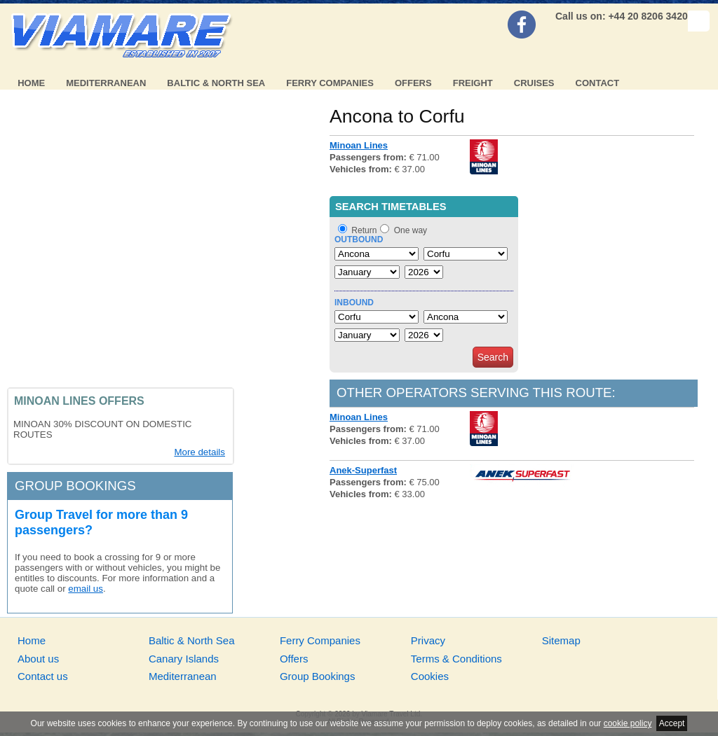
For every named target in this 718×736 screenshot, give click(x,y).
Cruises (534, 83)
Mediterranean (106, 83)
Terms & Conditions (456, 659)
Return (364, 230)
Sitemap (561, 640)
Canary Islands (184, 659)
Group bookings (75, 485)
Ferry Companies (330, 83)
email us (85, 588)
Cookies (430, 676)
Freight (473, 83)
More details (199, 452)
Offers (413, 83)
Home (31, 83)
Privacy (428, 640)
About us (38, 659)
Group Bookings (317, 676)
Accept (672, 723)
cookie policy (628, 723)
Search (492, 357)
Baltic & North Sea (216, 83)
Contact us (43, 676)
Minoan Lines (359, 145)
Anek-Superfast (363, 470)
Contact (598, 83)
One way (410, 230)
